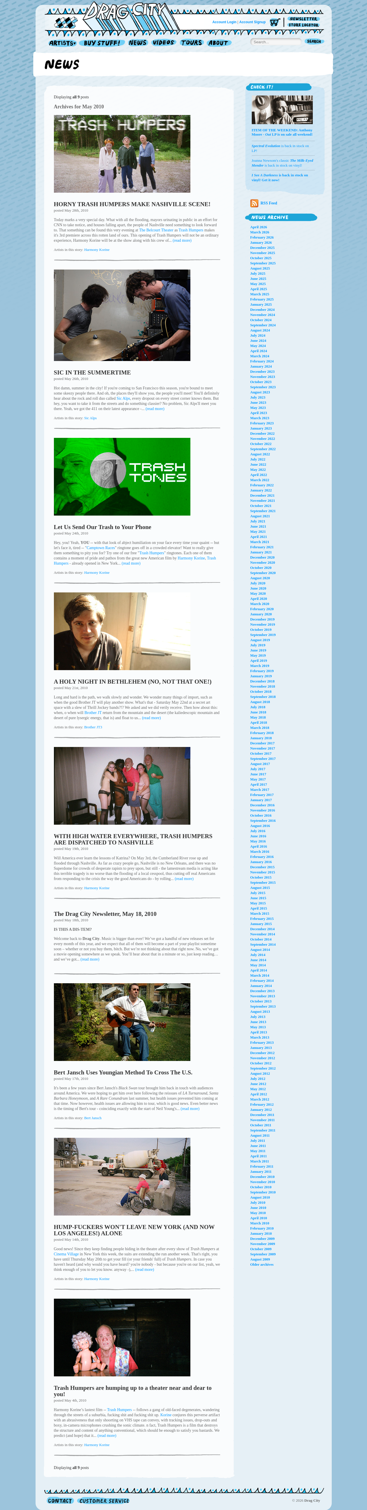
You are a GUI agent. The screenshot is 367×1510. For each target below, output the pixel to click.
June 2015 (258, 898)
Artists (61, 43)
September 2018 (263, 696)
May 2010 (258, 1213)
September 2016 (263, 820)
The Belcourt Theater (156, 230)
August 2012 (260, 1073)
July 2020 (258, 583)
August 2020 (260, 578)
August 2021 (260, 516)
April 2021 (258, 536)
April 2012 (258, 1094)
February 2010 (262, 1228)
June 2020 (258, 588)
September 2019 (263, 635)
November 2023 (262, 376)
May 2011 (258, 1151)
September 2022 (263, 449)
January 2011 (261, 1171)
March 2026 (260, 232)
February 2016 (262, 857)
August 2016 (260, 826)
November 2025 (262, 253)
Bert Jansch (92, 1118)
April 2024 (258, 351)
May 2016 (258, 841)
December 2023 (262, 371)
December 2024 (262, 309)
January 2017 (261, 800)
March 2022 (260, 480)
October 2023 (261, 382)
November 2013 (262, 996)
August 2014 (260, 949)
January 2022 (261, 490)
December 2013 (262, 991)
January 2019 (261, 676)
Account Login (224, 22)
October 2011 (261, 1125)
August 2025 (260, 268)
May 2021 (258, 531)
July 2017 (258, 769)
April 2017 (258, 784)
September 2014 (263, 944)
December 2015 (262, 867)
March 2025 (260, 294)
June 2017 (258, 774)
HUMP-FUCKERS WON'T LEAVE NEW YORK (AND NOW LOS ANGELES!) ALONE (134, 1230)
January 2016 (261, 862)
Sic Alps (123, 398)
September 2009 (263, 1254)
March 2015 (260, 913)
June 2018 (258, 712)
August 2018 (260, 702)
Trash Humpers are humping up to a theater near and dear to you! (133, 1391)
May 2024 (258, 346)
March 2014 (260, 975)
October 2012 (261, 1063)
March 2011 (259, 1161)
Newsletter (305, 19)
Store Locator (305, 25)
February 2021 (262, 547)
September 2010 (263, 1192)
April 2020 (258, 598)
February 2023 (262, 423)
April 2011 (258, 1156)
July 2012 (258, 1078)
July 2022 (258, 459)
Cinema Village (66, 1254)
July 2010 (258, 1202)
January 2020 (261, 614)
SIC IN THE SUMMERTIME (92, 372)
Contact (60, 1500)
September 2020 (263, 573)
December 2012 (262, 1053)
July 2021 (258, 521)
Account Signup (252, 22)
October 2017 (261, 753)
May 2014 (258, 965)
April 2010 (258, 1218)
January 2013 (261, 1047)
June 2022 (258, 464)
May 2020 (258, 593)
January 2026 (261, 242)
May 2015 (258, 903)
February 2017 (262, 795)
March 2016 (260, 851)
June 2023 (258, 402)
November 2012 (262, 1058)
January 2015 (261, 924)
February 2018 (262, 733)
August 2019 (260, 640)
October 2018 (261, 691)
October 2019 (261, 629)
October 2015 (261, 877)
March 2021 (260, 542)
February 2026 (262, 237)
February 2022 (262, 485)
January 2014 (261, 986)
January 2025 (261, 304)
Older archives (262, 1264)
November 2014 (262, 934)
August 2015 (260, 887)
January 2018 (261, 738)
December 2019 (262, 619)
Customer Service (102, 1500)
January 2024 (261, 366)
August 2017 (260, 764)
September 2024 (263, 325)
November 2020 (262, 562)
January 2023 (261, 428)
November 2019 (262, 624)
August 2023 (260, 392)
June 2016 (258, 836)
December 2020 (262, 557)
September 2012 (263, 1068)
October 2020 (261, 567)
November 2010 (262, 1182)
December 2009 (262, 1238)
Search (314, 42)
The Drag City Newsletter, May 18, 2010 (105, 913)
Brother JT (92, 713)
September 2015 (263, 882)
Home (115, 15)
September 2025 (263, 263)
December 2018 (262, 681)
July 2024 (258, 335)
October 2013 (261, 1001)
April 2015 (258, 908)
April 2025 (258, 289)
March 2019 (260, 666)
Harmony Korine (97, 249)
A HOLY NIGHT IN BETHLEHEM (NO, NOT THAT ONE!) (133, 681)
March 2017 (260, 789)
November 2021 (262, 500)
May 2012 (258, 1089)
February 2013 (262, 1042)
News (138, 43)
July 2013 (258, 1017)
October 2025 (261, 258)
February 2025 (262, 299)
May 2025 (258, 284)
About (219, 43)
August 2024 (260, 330)
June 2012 (258, 1084)
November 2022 (262, 438)
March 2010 (260, 1223)
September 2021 (263, 511)
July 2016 (258, 831)
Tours (191, 43)
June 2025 (258, 278)
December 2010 (262, 1177)
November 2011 (262, 1120)
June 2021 (258, 526)
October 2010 (261, 1187)
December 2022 (262, 433)
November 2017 (262, 748)
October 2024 (261, 320)
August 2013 (260, 1011)
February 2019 (262, 671)
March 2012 (260, 1099)
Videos (164, 43)
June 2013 (258, 1022)
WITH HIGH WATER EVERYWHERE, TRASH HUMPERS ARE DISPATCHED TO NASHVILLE (133, 839)
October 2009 (261, 1249)
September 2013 (263, 1006)
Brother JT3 (93, 727)
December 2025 (262, 247)
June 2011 (258, 1146)
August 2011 (260, 1135)
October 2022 (261, 444)
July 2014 (258, 955)
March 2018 (260, 727)
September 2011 (263, 1130)
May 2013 (258, 1027)
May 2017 (258, 779)
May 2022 (258, 469)
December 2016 (262, 805)
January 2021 (261, 552)
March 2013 (260, 1037)
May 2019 (258, 655)
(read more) (182, 240)
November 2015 (262, 872)
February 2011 (262, 1166)
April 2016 (258, 846)
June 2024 (258, 340)
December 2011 (262, 1115)
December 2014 (262, 929)
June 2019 (258, 650)
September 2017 (263, 758)
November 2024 (262, 315)
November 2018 (262, 686)
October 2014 (261, 939)
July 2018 (258, 707)
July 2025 (258, 273)
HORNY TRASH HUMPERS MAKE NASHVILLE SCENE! (132, 204)
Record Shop (102, 43)
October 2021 (261, 506)
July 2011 (257, 1140)
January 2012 (261, 1109)
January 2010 (261, 1233)
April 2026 (258, 227)
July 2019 (258, 645)
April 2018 (258, 722)
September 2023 (263, 387)
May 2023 (258, 407)
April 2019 (258, 660)
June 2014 (258, 960)
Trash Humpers (191, 230)
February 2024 (262, 361)
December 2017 (262, 743)
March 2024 (260, 356)
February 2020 (262, 609)
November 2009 (262, 1244)
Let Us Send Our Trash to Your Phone (102, 527)
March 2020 (260, 604)
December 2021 (262, 495)
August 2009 (260, 1259)
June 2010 (258, 1207)
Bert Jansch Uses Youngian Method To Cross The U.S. (123, 1072)
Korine (165, 1415)
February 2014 (262, 980)
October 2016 (261, 815)
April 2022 (258, 475)
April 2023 (258, 413)
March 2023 (260, 418)
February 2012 (262, 1104)
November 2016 (262, 810)
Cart (275, 23)
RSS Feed (263, 203)
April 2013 (258, 1032)
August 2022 (260, 454)
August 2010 (260, 1197)
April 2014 (258, 970)
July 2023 (258, 397)
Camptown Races (101, 548)
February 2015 (262, 918)
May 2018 (258, 717)
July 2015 (258, 893)
